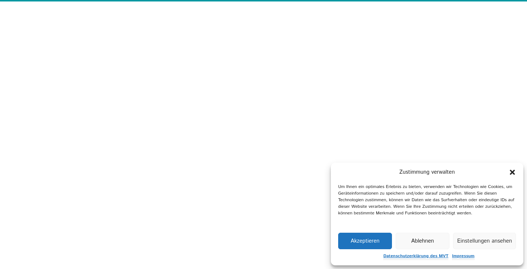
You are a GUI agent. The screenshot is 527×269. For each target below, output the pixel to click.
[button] (512, 172)
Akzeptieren (365, 241)
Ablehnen (422, 241)
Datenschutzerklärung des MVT (415, 256)
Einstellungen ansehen (484, 241)
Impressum (463, 256)
